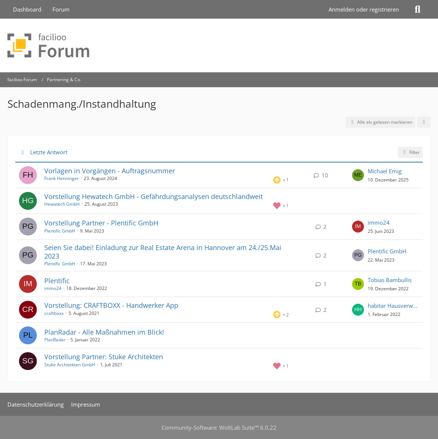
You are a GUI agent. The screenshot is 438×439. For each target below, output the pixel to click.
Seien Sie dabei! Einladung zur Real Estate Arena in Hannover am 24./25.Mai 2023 (162, 251)
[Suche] (418, 9)
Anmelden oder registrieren (364, 9)
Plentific (57, 280)
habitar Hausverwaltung (393, 305)
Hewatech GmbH (62, 204)
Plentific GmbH (59, 231)
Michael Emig (385, 171)
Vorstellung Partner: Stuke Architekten (103, 356)
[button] (424, 122)
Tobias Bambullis (390, 280)
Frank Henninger (61, 178)
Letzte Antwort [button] (48, 152)
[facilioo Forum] (219, 45)
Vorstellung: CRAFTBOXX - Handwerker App (111, 305)
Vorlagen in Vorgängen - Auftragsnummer (109, 170)
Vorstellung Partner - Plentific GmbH (101, 222)
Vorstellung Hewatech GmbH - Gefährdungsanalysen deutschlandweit (153, 196)
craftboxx (54, 313)
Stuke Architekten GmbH (69, 364)
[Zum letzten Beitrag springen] (358, 175)
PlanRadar (54, 340)
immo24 (379, 222)
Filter (410, 152)
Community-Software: (219, 427)
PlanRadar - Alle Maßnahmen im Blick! (104, 332)
